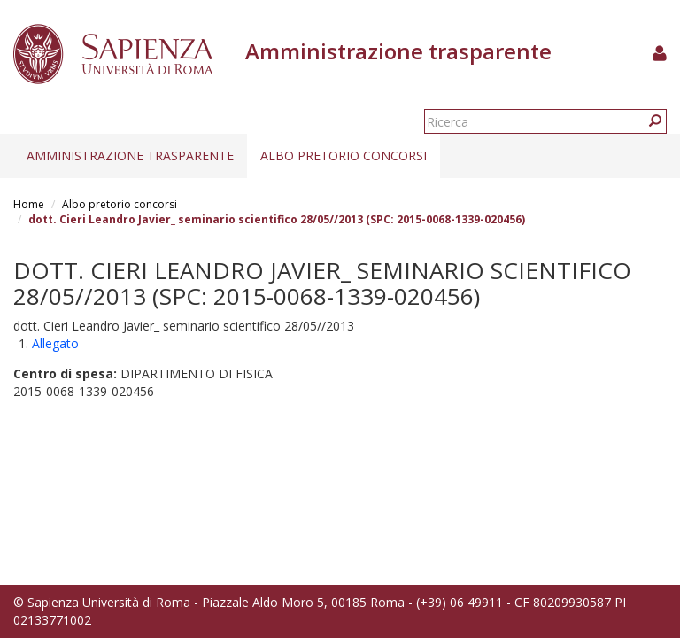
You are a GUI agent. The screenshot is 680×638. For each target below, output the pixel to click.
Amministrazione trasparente (130, 155)
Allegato (55, 343)
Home (28, 204)
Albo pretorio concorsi (343, 155)
